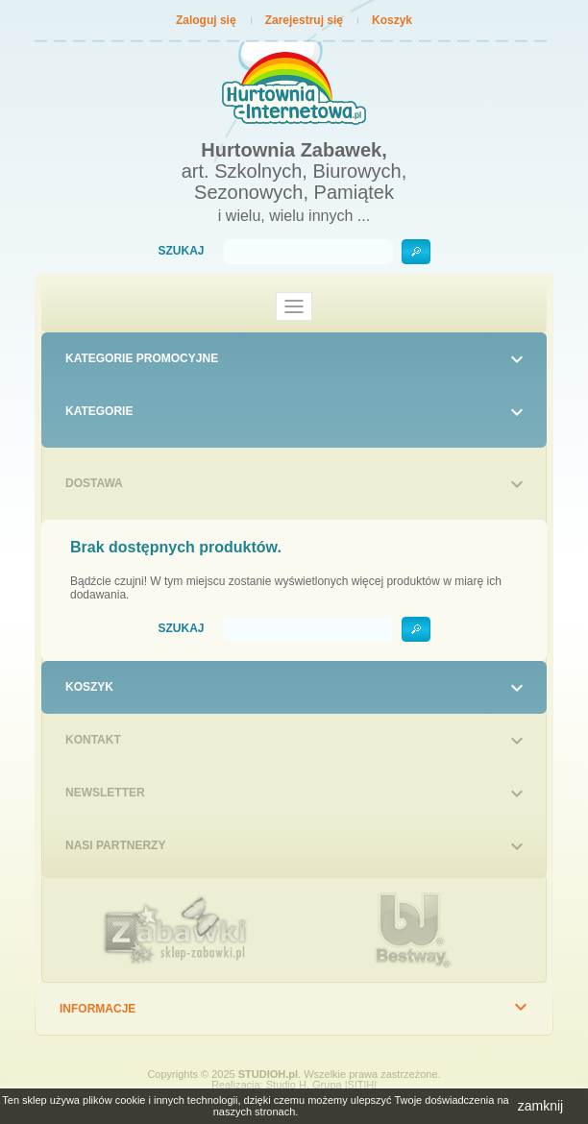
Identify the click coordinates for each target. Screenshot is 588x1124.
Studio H (286, 1084)
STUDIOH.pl (268, 1074)
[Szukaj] (308, 251)
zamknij (540, 1105)
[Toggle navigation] (294, 306)
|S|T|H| (361, 1084)
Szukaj (181, 251)
